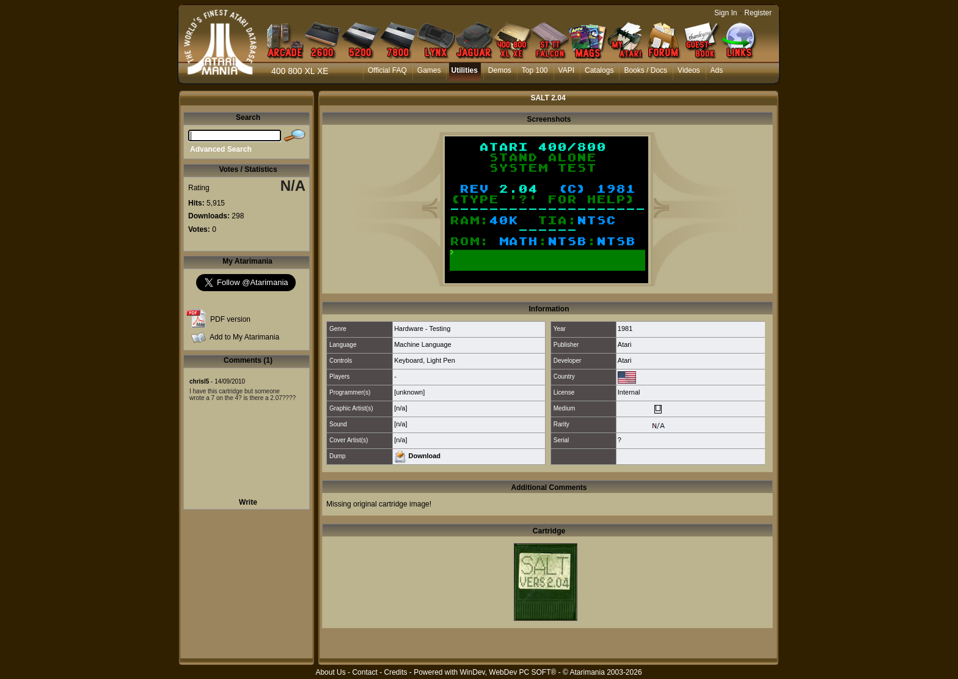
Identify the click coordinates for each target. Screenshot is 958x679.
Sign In (725, 13)
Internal (629, 392)
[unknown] (409, 392)
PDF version (230, 319)
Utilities (464, 70)
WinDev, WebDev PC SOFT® (508, 672)
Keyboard (408, 360)
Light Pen (440, 360)
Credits (395, 672)
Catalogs (599, 70)
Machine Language (423, 344)
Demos (499, 70)
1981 (625, 328)
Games (429, 70)
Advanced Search (221, 149)
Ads (717, 70)
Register (758, 13)
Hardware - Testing (422, 328)
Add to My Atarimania (244, 337)
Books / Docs (645, 70)
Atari (625, 344)
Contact (364, 672)
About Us (330, 672)
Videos (689, 70)
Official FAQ (387, 70)
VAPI (566, 70)
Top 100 (535, 70)
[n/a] (400, 408)
